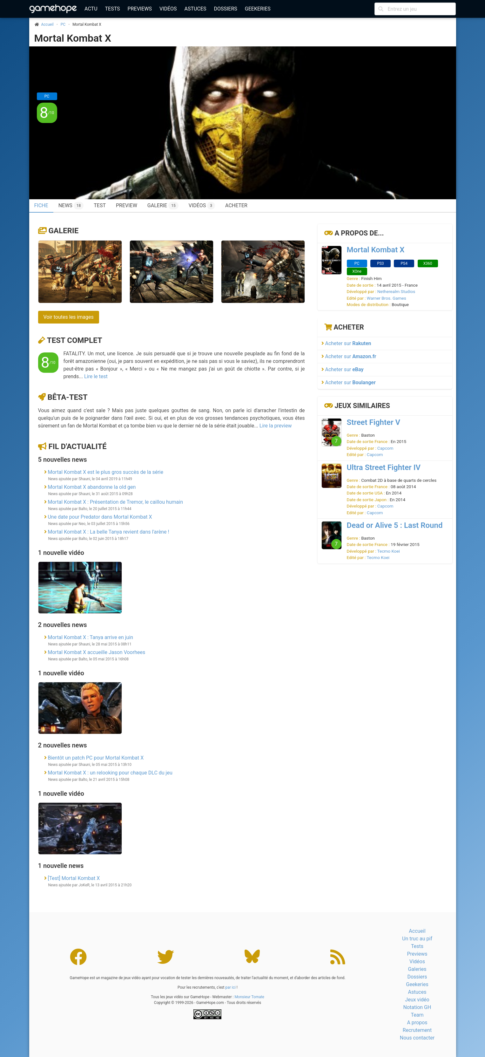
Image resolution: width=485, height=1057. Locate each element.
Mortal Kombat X (72, 38)
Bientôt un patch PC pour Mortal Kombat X (96, 758)
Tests (112, 9)
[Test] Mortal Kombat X (74, 878)
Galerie (163, 205)
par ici (230, 987)
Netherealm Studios (396, 291)
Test (100, 205)
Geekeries (258, 9)
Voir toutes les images (69, 317)
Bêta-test (67, 397)
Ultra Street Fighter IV (384, 467)
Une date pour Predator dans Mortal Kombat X (100, 517)
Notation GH (417, 1007)
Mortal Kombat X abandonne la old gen (92, 487)
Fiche (41, 205)
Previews (140, 9)
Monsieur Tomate (249, 997)
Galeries (417, 969)
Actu (90, 9)
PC (63, 24)
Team (417, 1015)
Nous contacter (417, 1038)
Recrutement (417, 1030)
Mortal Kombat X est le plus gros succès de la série (105, 472)
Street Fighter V (374, 422)
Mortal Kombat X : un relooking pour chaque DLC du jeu (110, 773)
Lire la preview (275, 426)
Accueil (417, 931)
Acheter (236, 205)
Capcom (385, 448)
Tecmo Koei (388, 551)
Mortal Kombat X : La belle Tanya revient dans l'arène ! (108, 532)
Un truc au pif (417, 939)
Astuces (195, 9)
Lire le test (96, 376)
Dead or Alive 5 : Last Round (395, 525)
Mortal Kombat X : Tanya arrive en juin (90, 637)
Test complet (74, 340)
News (71, 205)
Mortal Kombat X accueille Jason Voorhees (96, 652)
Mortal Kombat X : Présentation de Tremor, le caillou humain (115, 502)
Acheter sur (346, 343)
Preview (126, 205)
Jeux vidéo (417, 1000)
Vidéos (168, 9)
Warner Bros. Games (386, 298)
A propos (417, 1022)
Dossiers (225, 9)
